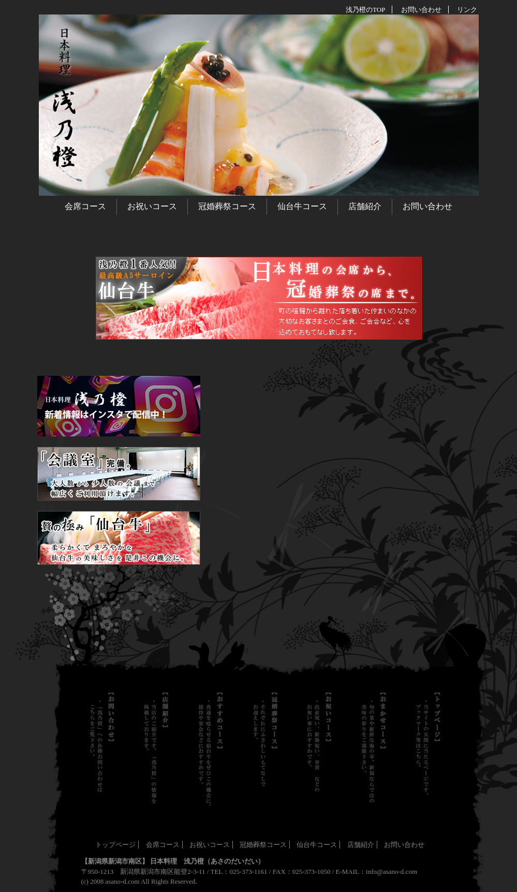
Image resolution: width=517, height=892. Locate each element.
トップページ (115, 845)
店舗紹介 (364, 206)
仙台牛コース (302, 206)
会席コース (85, 206)
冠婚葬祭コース (227, 206)
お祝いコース (152, 206)
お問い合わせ (427, 206)
